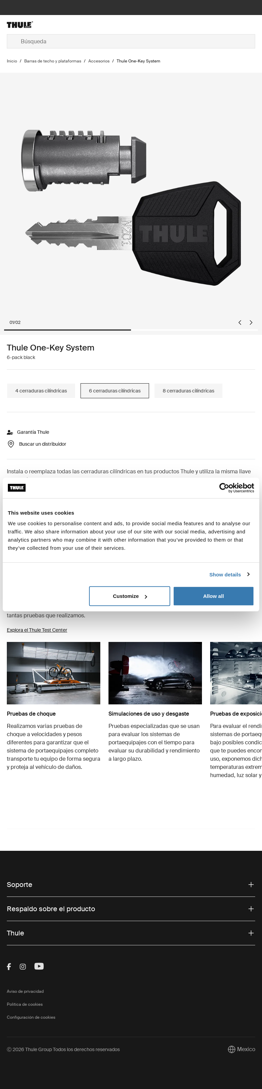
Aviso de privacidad (25, 991)
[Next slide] (251, 322)
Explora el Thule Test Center (37, 630)
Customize (130, 596)
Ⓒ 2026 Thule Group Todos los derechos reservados (63, 1049)
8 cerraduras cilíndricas (188, 391)
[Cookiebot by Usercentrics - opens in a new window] (224, 488)
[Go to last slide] (240, 322)
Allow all (213, 596)
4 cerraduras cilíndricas (41, 391)
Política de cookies (25, 1004)
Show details (225, 574)
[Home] (48, 24)
